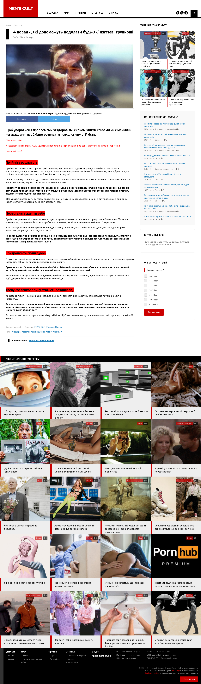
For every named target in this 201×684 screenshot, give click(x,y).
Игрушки (80, 12)
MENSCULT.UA (160, 651)
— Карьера (70, 659)
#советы (26, 331)
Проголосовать (154, 312)
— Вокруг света (72, 662)
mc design (176, 670)
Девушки (52, 12)
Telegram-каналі (16, 145)
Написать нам (189, 679)
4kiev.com (126, 658)
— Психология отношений (31, 659)
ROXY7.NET (129, 651)
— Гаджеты (52, 655)
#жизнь (56, 331)
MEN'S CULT (128, 655)
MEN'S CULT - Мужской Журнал (48, 327)
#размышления (38, 331)
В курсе (113, 12)
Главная (9, 25)
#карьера (16, 331)
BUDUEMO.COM (162, 658)
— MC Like (10, 655)
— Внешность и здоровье (76, 655)
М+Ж (66, 12)
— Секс (24, 662)
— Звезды (10, 659)
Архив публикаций (101, 655)
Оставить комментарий (41, 340)
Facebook (21, 119)
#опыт (49, 331)
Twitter (54, 119)
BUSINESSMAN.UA (161, 655)
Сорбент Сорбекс (152, 673)
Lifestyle (97, 12)
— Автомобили (54, 659)
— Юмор (24, 655)
